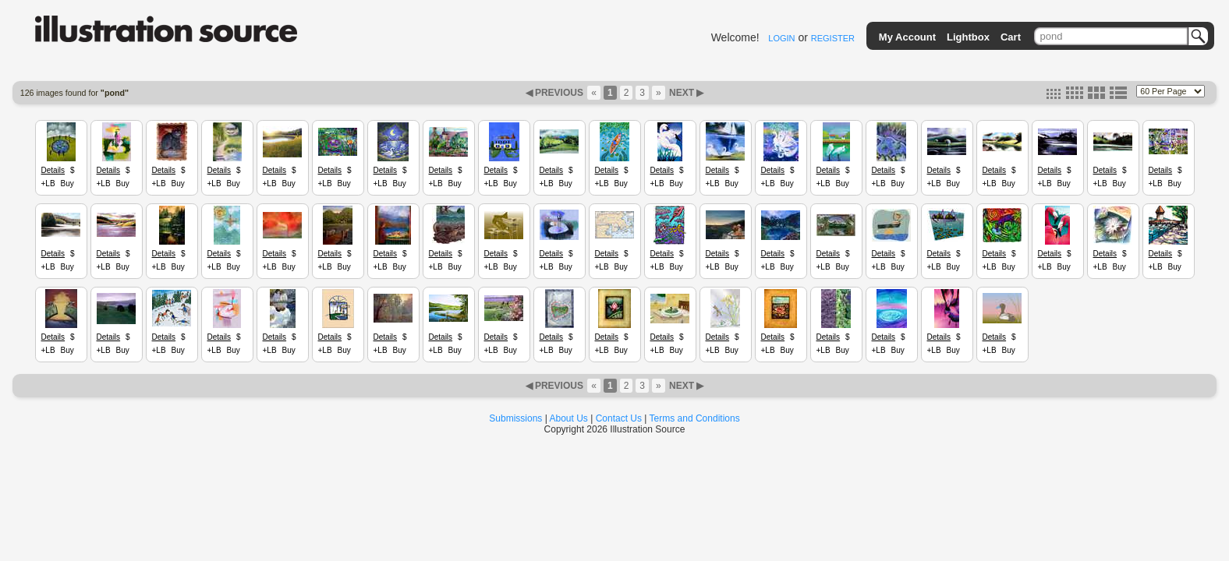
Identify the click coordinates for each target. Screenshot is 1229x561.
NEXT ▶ (685, 92)
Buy (67, 183)
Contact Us (619, 418)
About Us (569, 418)
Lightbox (968, 37)
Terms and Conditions (695, 418)
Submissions (515, 418)
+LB (48, 183)
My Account (907, 37)
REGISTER (833, 38)
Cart (1011, 37)
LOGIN (781, 38)
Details (53, 170)
